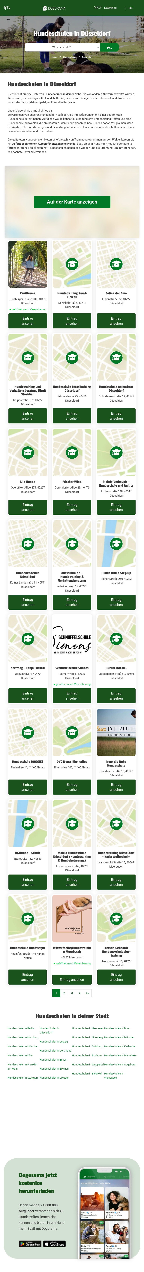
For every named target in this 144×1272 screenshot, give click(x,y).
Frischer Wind (72, 482)
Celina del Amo (116, 293)
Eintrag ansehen (27, 320)
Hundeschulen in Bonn (117, 1028)
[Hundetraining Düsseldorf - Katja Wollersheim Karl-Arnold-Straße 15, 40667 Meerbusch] (116, 845)
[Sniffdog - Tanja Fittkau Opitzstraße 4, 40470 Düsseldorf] (28, 659)
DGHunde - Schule (27, 853)
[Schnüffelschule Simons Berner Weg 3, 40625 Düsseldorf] (72, 659)
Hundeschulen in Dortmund (55, 1050)
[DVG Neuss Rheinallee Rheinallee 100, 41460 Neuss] (72, 752)
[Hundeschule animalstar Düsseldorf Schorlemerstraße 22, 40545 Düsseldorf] (116, 378)
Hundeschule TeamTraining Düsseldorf (72, 389)
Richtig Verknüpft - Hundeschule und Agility (116, 484)
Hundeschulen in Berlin (21, 1028)
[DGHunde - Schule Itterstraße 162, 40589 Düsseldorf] (28, 845)
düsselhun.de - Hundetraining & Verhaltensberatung (72, 577)
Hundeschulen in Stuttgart (23, 1077)
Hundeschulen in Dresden (54, 1077)
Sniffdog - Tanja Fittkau (28, 668)
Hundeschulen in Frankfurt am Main (23, 1066)
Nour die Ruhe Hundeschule (116, 763)
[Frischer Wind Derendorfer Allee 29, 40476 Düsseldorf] (72, 472)
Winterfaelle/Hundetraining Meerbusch (72, 950)
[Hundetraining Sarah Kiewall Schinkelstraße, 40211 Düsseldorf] (72, 285)
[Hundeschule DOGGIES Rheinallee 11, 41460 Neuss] (28, 752)
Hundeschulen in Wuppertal (88, 1064)
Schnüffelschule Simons (72, 668)
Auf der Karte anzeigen (72, 202)
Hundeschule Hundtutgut (27, 948)
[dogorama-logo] (53, 7)
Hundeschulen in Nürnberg (87, 1037)
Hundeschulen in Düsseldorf (49, 1030)
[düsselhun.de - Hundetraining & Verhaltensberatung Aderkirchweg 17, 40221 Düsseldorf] (72, 565)
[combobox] (62, 47)
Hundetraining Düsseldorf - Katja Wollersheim (116, 855)
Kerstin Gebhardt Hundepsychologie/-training (116, 951)
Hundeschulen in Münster (119, 1037)
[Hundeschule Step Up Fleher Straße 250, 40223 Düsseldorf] (116, 565)
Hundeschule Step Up (116, 573)
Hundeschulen (69, 57)
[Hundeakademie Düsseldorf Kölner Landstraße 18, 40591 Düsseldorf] (28, 565)
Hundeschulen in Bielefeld (87, 1073)
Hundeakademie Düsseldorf (28, 575)
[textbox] (62, 47)
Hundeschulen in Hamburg (23, 1037)
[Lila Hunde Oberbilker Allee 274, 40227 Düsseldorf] (28, 472)
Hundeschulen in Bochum (87, 1055)
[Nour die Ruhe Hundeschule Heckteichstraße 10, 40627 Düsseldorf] (116, 752)
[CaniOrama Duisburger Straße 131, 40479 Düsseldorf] (28, 285)
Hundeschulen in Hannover (87, 1028)
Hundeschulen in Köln (20, 1055)
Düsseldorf (87, 57)
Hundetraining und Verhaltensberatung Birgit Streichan (28, 390)
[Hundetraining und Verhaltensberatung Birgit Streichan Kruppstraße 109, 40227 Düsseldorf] (28, 378)
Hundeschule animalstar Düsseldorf (116, 389)
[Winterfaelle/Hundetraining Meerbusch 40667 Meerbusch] (71, 940)
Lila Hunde (27, 482)
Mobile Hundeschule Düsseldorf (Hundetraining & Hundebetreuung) (72, 856)
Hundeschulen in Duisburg (87, 1046)
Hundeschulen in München (23, 1046)
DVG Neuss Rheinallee (72, 762)
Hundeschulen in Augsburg (120, 1064)
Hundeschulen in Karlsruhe (119, 1046)
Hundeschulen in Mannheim (120, 1055)
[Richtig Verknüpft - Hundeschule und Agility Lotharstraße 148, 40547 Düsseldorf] (116, 472)
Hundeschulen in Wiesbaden (114, 1075)
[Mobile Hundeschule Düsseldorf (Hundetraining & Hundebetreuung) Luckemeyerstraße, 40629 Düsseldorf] (72, 845)
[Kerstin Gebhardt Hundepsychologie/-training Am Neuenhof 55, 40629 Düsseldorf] (116, 940)
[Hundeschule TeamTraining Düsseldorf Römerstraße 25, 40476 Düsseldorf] (72, 378)
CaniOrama (27, 293)
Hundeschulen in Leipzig (54, 1041)
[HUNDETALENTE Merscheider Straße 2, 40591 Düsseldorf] (116, 659)
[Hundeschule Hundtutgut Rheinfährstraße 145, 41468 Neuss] (28, 940)
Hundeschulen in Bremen (54, 1068)
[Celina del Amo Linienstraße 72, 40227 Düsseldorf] (116, 285)
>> (87, 993)
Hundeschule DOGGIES (28, 762)
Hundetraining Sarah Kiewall (72, 295)
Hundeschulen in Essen (53, 1059)
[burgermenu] (7, 8)
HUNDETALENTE (116, 668)
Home (55, 57)
